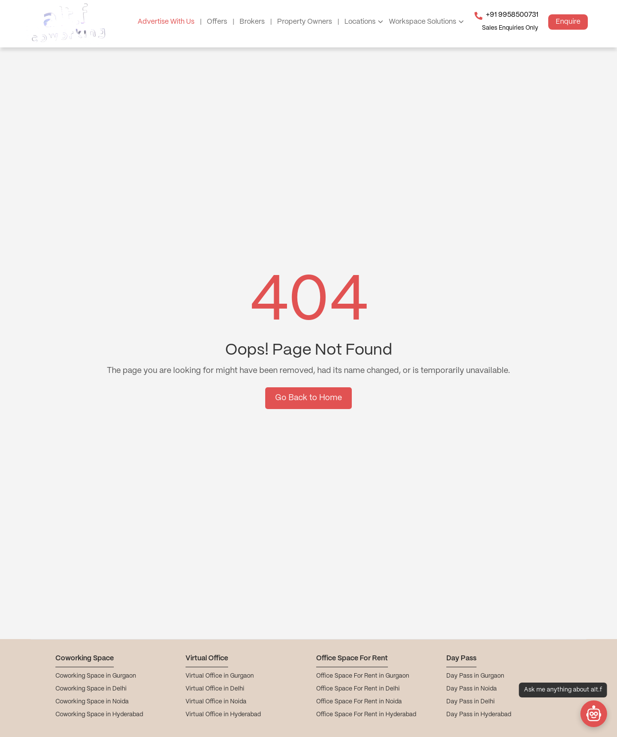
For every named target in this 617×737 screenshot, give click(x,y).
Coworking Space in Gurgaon (95, 676)
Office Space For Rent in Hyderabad (366, 714)
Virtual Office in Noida (216, 701)
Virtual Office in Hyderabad (223, 714)
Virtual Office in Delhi (215, 688)
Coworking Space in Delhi (91, 688)
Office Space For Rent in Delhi (358, 688)
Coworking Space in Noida (92, 701)
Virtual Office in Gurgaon (220, 676)
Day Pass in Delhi (470, 701)
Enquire (568, 21)
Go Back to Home (308, 398)
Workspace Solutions (422, 21)
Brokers (255, 21)
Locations (360, 21)
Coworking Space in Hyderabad (99, 714)
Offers (221, 21)
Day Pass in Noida (471, 688)
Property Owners (308, 21)
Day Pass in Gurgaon (475, 676)
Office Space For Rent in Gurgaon (362, 676)
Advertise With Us (170, 21)
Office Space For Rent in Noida (359, 701)
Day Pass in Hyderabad (478, 714)
